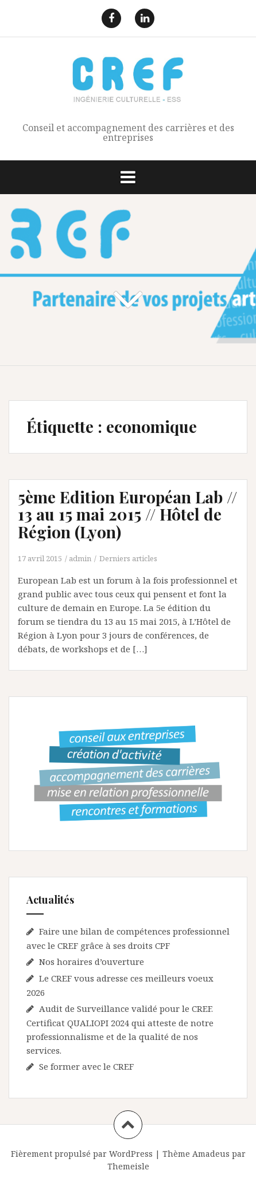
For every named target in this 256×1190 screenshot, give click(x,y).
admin (80, 558)
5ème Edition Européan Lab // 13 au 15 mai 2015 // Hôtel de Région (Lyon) (127, 514)
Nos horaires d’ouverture (91, 961)
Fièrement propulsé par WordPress (82, 1153)
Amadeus (211, 1153)
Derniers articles (128, 558)
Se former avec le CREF (86, 1066)
